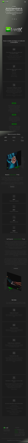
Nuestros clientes (14, 391)
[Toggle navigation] (25, 1)
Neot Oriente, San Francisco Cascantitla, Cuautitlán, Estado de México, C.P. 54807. (20, 436)
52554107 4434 (20, 433)
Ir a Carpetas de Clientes (14, 416)
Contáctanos (10, 188)
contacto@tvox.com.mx (20, 431)
